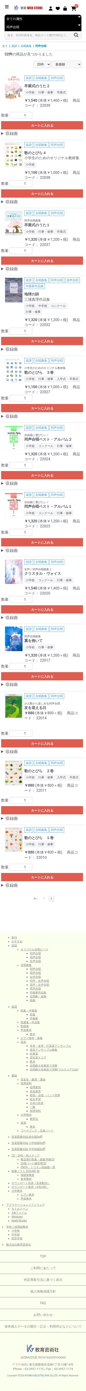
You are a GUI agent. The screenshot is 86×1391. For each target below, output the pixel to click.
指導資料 (26, 1083)
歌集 (32, 1014)
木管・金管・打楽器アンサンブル (50, 1045)
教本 (32, 1034)
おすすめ (16, 941)
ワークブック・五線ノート (37, 1130)
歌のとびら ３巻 (39, 372)
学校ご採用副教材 (17, 1226)
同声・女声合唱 (39, 980)
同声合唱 (40, 46)
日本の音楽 (37, 1103)
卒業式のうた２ (37, 86)
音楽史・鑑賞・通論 (33, 1079)
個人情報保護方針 (43, 1291)
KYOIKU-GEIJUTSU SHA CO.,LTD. (41, 1375)
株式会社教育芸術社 (18, 1244)
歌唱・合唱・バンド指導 (45, 1095)
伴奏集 (34, 1018)
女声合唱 (35, 961)
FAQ (43, 1303)
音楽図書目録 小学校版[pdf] (28, 1143)
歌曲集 (25, 1026)
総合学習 (35, 1099)
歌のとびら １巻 (39, 838)
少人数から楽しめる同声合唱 (42, 703)
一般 (32, 1107)
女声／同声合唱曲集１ (38, 569)
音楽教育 (35, 1091)
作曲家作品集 (38, 992)
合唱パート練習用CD (33, 1163)
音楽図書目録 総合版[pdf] (26, 1136)
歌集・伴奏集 (29, 1010)
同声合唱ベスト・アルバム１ (48, 506)
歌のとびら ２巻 (39, 771)
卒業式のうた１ (37, 225)
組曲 (32, 1000)
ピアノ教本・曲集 (32, 1038)
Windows (17, 1216)
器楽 (23, 1042)
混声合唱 (35, 957)
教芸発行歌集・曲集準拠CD (38, 1159)
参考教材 (26, 1179)
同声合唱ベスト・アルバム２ (48, 439)
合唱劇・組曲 (38, 996)
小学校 (15, 1230)
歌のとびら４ (35, 153)
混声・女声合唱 (39, 984)
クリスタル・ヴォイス (42, 573)
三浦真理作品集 (37, 299)
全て (5, 46)
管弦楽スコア (38, 1057)
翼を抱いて (33, 640)
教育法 (34, 1119)
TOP (43, 1256)
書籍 (14, 1075)
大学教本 (26, 1114)
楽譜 (14, 46)
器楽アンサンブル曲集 (43, 1049)
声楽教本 (26, 1030)
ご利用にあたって (43, 1268)
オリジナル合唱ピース (34, 949)
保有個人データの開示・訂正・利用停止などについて (43, 1326)
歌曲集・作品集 (30, 1022)
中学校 (15, 1234)
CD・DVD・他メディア (25, 1155)
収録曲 (12, 133)
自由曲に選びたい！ (36, 435)
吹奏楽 (34, 1053)
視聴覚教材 (27, 1175)
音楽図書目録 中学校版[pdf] (28, 1149)
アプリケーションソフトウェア (25, 1204)
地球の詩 (31, 294)
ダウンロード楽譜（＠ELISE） (30, 1187)
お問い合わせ (43, 1315)
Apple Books (19, 1220)
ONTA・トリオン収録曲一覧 (38, 1167)
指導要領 (35, 1087)
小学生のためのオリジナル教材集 (51, 158)
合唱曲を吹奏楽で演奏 (43, 1065)
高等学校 (16, 1238)
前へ (36, 898)
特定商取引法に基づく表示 (43, 1280)
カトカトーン (19, 1208)
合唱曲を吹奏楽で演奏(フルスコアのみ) (54, 1069)
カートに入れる (42, 125)
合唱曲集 (26, 46)
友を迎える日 (35, 708)
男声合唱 (35, 988)
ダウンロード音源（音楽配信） (30, 1183)
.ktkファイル (19, 1212)
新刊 (14, 937)
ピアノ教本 (27, 1194)
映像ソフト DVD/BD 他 (25, 1171)
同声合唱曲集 (32, 220)
